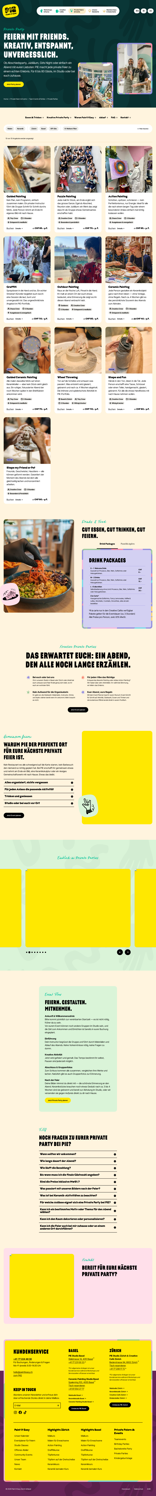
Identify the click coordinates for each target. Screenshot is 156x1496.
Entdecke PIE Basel (79, 1408)
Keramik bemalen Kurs (58, 1469)
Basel (43, 129)
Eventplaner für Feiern (24, 1440)
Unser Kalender (21, 1436)
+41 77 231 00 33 (76, 1362)
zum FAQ (17, 1375)
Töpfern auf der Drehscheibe (61, 1459)
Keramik (20, 129)
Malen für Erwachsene (58, 1440)
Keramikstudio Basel (76, 1398)
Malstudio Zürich (116, 1388)
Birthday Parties (121, 1444)
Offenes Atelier (21, 1450)
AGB (148, 1489)
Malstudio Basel (75, 1395)
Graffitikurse (53, 1450)
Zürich (33, 129)
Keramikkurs (53, 1464)
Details (18, 228)
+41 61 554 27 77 (76, 1389)
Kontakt (18, 1469)
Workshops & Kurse (46, 11)
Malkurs (51, 1436)
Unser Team (20, 1459)
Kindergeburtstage (123, 1458)
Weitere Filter (70, 129)
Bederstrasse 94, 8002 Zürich (123, 1362)
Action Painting (55, 1445)
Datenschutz (138, 1489)
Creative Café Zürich (118, 1395)
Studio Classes (21, 1445)
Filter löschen (142, 129)
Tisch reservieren (76, 1385)
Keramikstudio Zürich (118, 1392)
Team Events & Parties (37, 99)
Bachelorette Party (123, 1448)
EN (151, 11)
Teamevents (120, 1439)
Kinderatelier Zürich (117, 1398)
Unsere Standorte (93, 11)
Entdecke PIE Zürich (120, 1405)
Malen (10, 129)
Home (6, 99)
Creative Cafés (60, 11)
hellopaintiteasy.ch (23, 1372)
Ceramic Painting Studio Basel (80, 1402)
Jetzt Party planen (14, 84)
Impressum (126, 1489)
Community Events (23, 1454)
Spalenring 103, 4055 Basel (81, 1382)
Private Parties (121, 1453)
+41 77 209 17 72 (117, 1369)
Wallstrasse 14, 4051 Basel (80, 1359)
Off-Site (53, 129)
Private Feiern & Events (77, 11)
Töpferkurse (53, 1454)
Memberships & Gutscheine (109, 11)
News (17, 1464)
